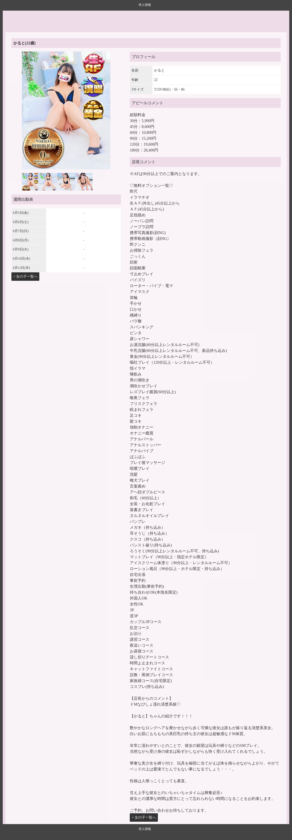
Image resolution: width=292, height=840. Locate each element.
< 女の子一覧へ (25, 276)
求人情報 (144, 4)
